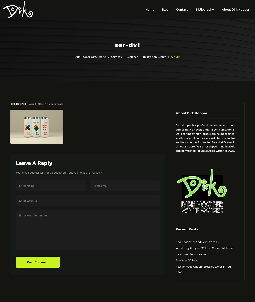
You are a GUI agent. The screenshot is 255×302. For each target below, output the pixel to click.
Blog (165, 9)
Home (150, 9)
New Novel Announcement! (192, 254)
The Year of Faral (187, 260)
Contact (182, 9)
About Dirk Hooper (235, 9)
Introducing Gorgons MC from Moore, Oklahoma (204, 248)
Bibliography (204, 9)
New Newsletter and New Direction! (197, 242)
